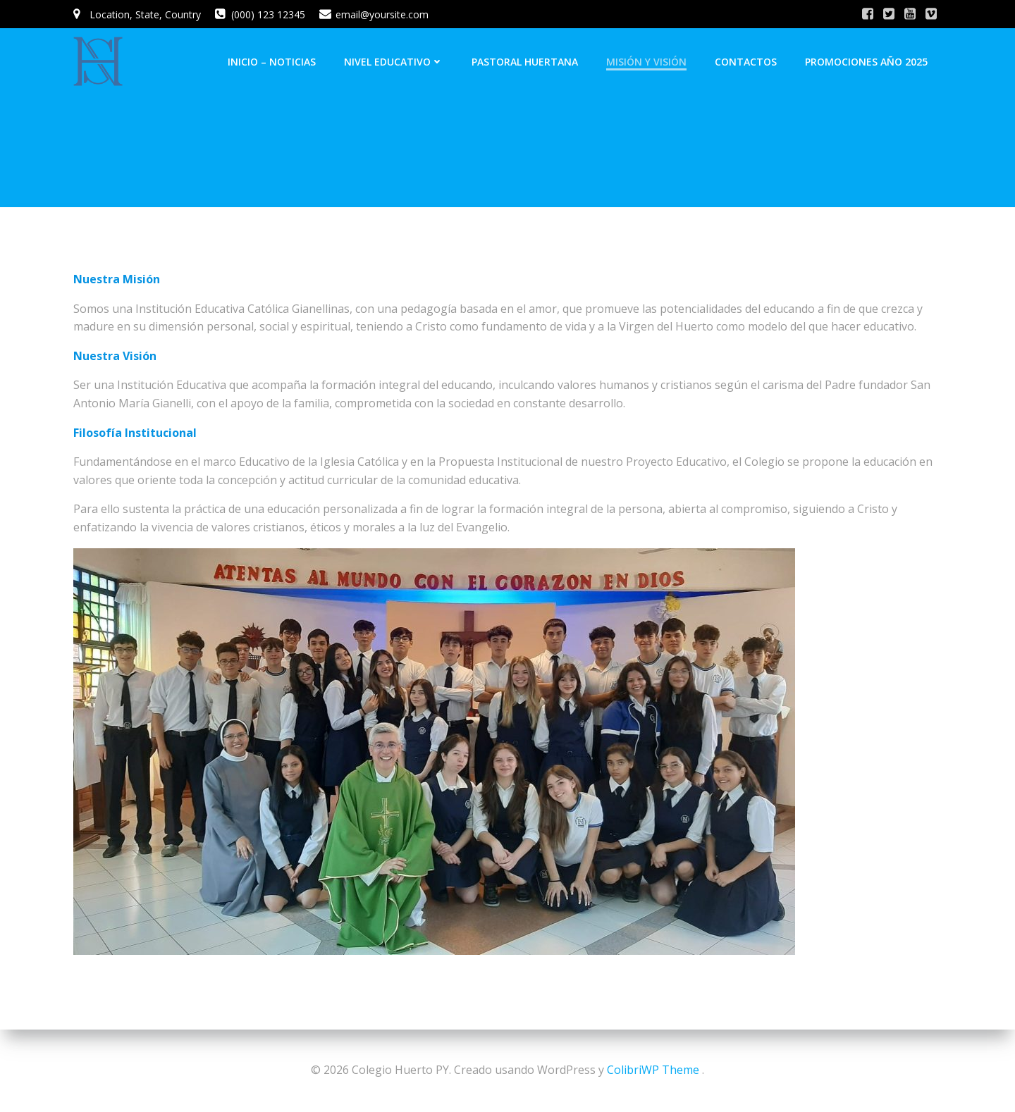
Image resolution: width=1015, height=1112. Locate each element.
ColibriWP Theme (653, 1069)
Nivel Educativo (393, 61)
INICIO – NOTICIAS (272, 61)
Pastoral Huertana (525, 61)
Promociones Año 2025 (866, 61)
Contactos (746, 61)
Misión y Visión (646, 61)
